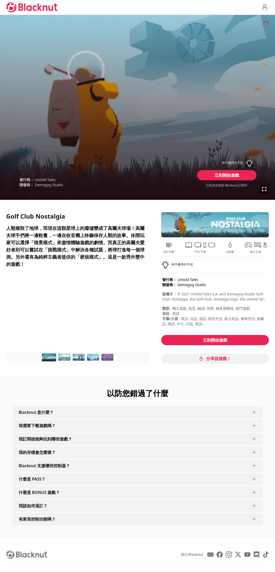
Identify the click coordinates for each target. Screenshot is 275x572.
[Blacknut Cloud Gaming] (31, 7)
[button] (226, 163)
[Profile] (265, 7)
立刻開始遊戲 (227, 175)
